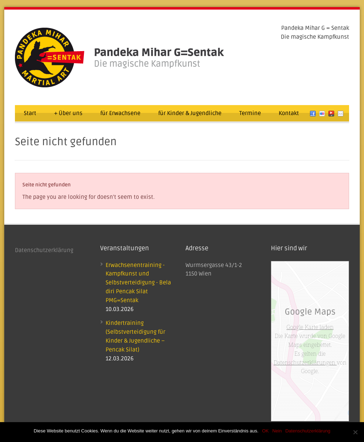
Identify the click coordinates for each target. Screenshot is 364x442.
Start (30, 113)
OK (265, 430)
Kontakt (289, 113)
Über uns (68, 113)
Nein (277, 430)
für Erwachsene (120, 113)
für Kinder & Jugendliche (189, 113)
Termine (250, 113)
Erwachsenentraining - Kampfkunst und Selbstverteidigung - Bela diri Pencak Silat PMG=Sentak (138, 283)
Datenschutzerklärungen (305, 362)
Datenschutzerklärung (44, 250)
